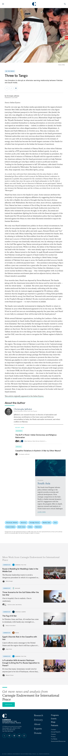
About (37, 724)
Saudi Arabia (10, 527)
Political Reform (11, 522)
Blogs (53, 722)
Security (23, 522)
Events (53, 718)
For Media (54, 739)
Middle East (46, 522)
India (30, 527)
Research (38, 715)
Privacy (53, 736)
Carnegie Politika (20, 564)
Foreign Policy (34, 522)
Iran (55, 522)
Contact (53, 729)
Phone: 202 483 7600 (8, 729)
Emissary (17, 588)
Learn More (42, 512)
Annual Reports (55, 732)
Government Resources (58, 741)
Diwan (17, 632)
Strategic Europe (20, 611)
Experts (38, 728)
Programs (55, 715)
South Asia (21, 527)
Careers (53, 734)
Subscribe (8, 704)
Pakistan (38, 527)
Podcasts (54, 725)
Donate (37, 732)
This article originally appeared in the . (24, 396)
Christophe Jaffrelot (13, 96)
